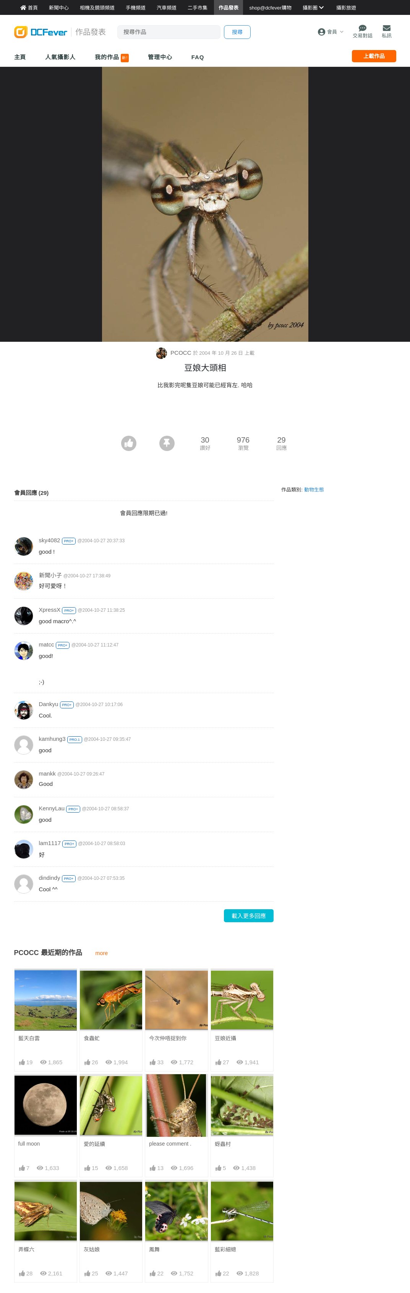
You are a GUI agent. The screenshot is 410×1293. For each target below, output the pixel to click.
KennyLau (52, 808)
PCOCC (174, 352)
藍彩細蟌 (225, 1194)
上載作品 (374, 56)
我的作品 (112, 58)
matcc (46, 644)
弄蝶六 (26, 1249)
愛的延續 (94, 1144)
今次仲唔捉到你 (167, 1038)
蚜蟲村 (223, 1144)
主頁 (20, 57)
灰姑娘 (92, 1249)
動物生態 (314, 490)
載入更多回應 (249, 916)
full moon (29, 1144)
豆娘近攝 (225, 1038)
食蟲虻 (92, 1038)
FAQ (197, 57)
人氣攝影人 (60, 57)
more (102, 953)
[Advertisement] (205, 415)
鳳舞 (154, 1194)
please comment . (170, 1144)
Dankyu (48, 704)
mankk (47, 773)
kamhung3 (52, 738)
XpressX (50, 609)
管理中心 (160, 57)
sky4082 (49, 540)
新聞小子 (50, 575)
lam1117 (50, 843)
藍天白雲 (29, 1038)
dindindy (49, 877)
